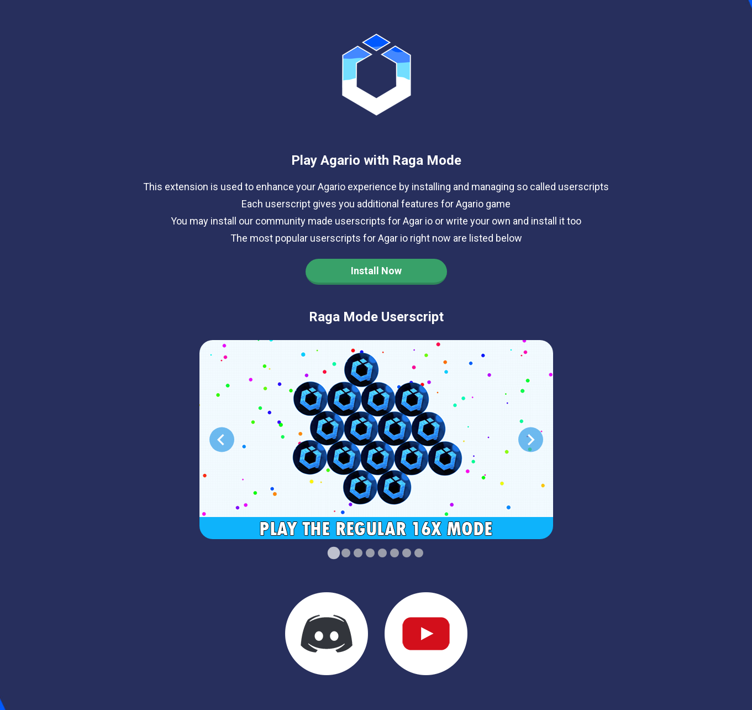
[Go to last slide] (221, 439)
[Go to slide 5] (382, 553)
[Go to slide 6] (394, 553)
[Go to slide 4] (370, 553)
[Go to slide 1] (333, 553)
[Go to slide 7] (406, 553)
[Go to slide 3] (358, 553)
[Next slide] (530, 439)
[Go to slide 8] (418, 553)
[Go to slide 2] (345, 553)
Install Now (376, 270)
